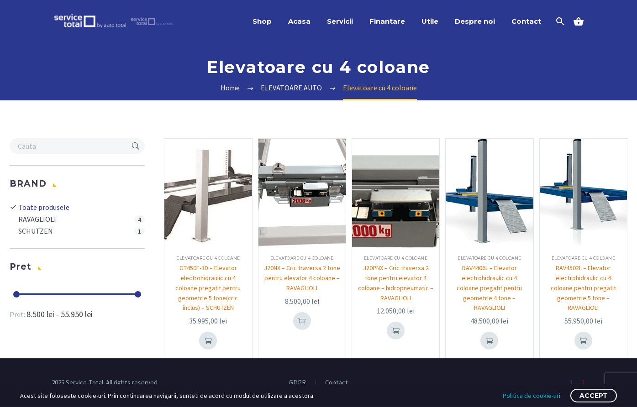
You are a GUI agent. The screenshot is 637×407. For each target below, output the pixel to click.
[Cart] (582, 21)
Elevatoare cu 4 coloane (208, 258)
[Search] (560, 21)
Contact (526, 21)
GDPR (297, 383)
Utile (429, 21)
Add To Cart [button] (208, 340)
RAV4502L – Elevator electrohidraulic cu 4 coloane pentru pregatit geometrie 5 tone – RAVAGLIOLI (583, 288)
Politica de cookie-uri (531, 395)
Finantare (387, 21)
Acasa (299, 21)
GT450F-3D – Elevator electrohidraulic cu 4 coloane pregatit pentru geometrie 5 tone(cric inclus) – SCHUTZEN (208, 288)
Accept (593, 395)
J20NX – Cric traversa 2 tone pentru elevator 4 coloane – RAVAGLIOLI (302, 278)
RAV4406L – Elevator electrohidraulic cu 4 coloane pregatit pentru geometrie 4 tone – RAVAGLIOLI (489, 288)
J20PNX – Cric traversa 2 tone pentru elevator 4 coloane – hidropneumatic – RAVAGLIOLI (396, 288)
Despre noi (475, 21)
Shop (262, 21)
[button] (135, 146)
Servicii (340, 21)
